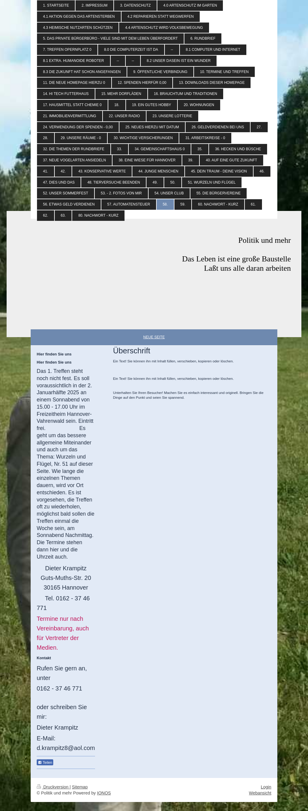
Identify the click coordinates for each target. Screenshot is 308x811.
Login (266, 787)
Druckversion (53, 787)
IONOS (104, 793)
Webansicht (260, 793)
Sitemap (80, 787)
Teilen (45, 763)
